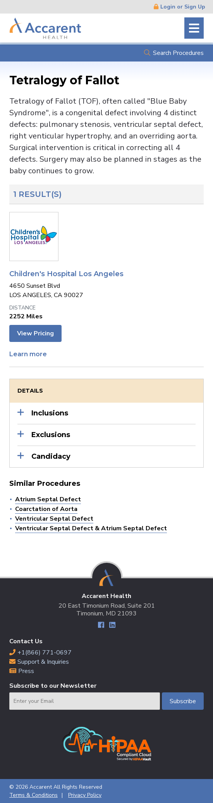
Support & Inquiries (43, 662)
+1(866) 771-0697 (44, 652)
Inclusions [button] (49, 413)
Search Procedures (178, 53)
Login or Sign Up (182, 6)
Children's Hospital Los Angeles (66, 274)
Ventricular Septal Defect (54, 518)
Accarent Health (45, 28)
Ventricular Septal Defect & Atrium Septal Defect (91, 528)
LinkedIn (112, 626)
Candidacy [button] (50, 456)
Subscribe (183, 701)
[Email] (84, 701)
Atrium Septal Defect (48, 499)
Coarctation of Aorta (46, 509)
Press (26, 671)
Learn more (28, 354)
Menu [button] (194, 28)
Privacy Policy (84, 795)
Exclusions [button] (50, 435)
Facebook (101, 626)
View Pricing (35, 333)
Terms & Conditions (33, 795)
